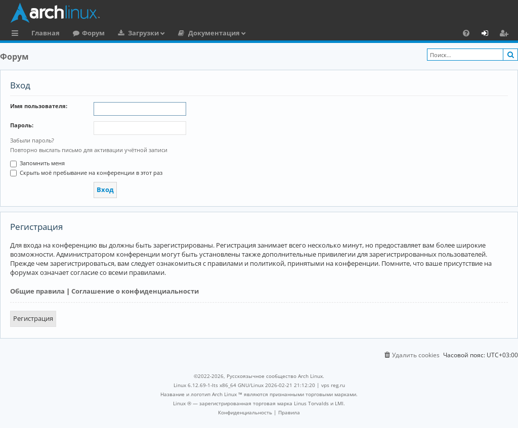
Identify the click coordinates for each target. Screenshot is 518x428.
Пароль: (21, 125)
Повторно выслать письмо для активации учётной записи (88, 150)
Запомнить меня (37, 163)
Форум (93, 32)
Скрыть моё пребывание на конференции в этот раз (86, 172)
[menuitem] (466, 32)
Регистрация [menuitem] (505, 34)
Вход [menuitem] (488, 34)
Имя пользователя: (38, 106)
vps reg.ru (333, 385)
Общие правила (37, 291)
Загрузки (143, 32)
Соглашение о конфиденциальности (135, 291)
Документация (214, 32)
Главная (45, 32)
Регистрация (33, 318)
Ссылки (17, 34)
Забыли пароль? (32, 140)
